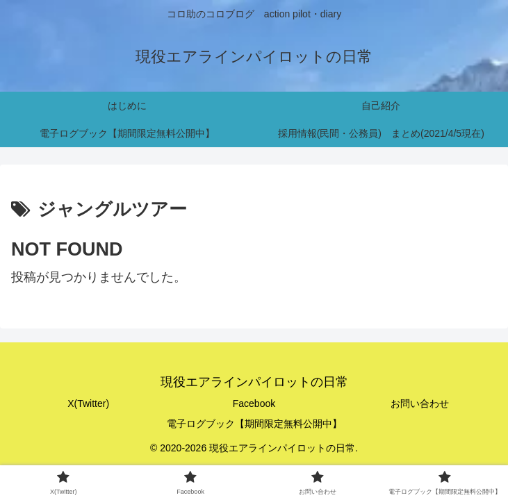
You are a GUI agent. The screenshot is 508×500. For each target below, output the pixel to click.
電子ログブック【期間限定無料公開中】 (254, 423)
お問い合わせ (420, 403)
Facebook (254, 403)
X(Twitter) (88, 403)
